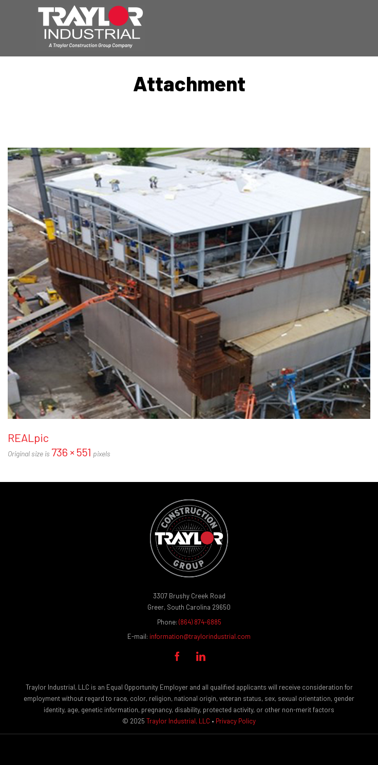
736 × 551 (71, 451)
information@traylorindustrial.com (200, 636)
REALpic (28, 437)
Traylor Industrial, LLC (178, 721)
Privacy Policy (236, 721)
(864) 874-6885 (200, 622)
